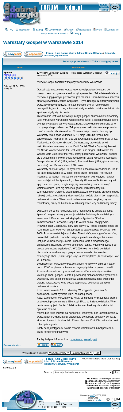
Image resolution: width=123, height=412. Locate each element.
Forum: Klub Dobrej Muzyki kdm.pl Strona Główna (73, 53)
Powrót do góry (12, 345)
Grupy (104, 9)
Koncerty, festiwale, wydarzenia (61, 364)
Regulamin (23, 29)
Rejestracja (83, 29)
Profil (97, 29)
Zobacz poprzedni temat (76, 61)
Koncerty (104, 7)
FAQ (9, 29)
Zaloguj (75, 33)
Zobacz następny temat (105, 61)
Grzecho (98, 400)
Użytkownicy (53, 29)
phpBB (92, 395)
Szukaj (38, 29)
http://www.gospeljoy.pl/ (83, 339)
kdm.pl (103, 4)
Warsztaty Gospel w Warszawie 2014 (43, 42)
